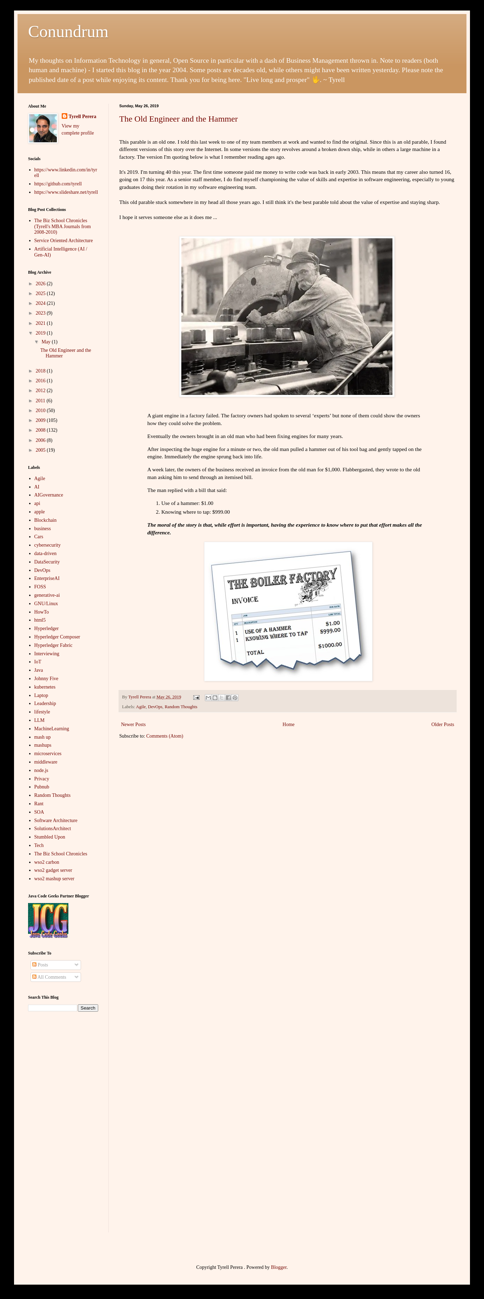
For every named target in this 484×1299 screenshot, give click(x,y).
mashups (43, 745)
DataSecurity (47, 562)
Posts (40, 965)
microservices (48, 753)
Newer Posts (133, 724)
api (37, 503)
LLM (39, 720)
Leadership (45, 703)
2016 (41, 380)
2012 (41, 390)
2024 (41, 303)
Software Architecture (56, 820)
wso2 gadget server (53, 870)
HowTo (41, 612)
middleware (46, 762)
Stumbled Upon (49, 837)
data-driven (45, 553)
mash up (42, 737)
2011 (41, 400)
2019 (41, 333)
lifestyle (42, 712)
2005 (41, 450)
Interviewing (47, 653)
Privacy (41, 778)
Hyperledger (46, 628)
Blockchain (45, 520)
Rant (38, 803)
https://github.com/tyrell (58, 183)
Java (38, 670)
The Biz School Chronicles (60, 853)
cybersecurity (47, 545)
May (46, 341)
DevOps (155, 706)
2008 (41, 430)
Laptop (41, 695)
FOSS (40, 586)
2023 (41, 313)
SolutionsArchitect (52, 828)
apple (39, 511)
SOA (39, 812)
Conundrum (68, 31)
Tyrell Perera (82, 116)
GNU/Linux (46, 603)
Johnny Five (46, 678)
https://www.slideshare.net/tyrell (66, 192)
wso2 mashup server (54, 878)
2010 (41, 410)
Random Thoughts (180, 706)
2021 (41, 323)
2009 (41, 420)
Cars (38, 536)
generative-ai (47, 595)
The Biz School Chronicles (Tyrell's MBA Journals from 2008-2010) (62, 226)
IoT (37, 661)
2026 (41, 283)
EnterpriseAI (47, 578)
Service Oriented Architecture (63, 240)
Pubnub (41, 786)
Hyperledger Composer (57, 637)
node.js (41, 770)
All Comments (49, 977)
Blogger (279, 1267)
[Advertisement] (63, 1127)
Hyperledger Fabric (53, 645)
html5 (40, 620)
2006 (41, 440)
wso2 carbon (46, 862)
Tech (39, 845)
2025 (41, 293)
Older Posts (442, 724)
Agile (141, 706)
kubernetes (45, 687)
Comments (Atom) (164, 736)
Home (289, 724)
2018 (41, 371)
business (42, 528)
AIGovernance (48, 495)
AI (37, 487)
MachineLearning (51, 728)
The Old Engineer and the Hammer (178, 118)
